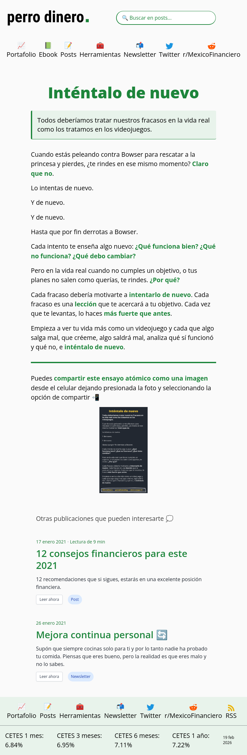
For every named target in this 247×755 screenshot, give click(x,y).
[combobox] (166, 18)
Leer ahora (49, 599)
